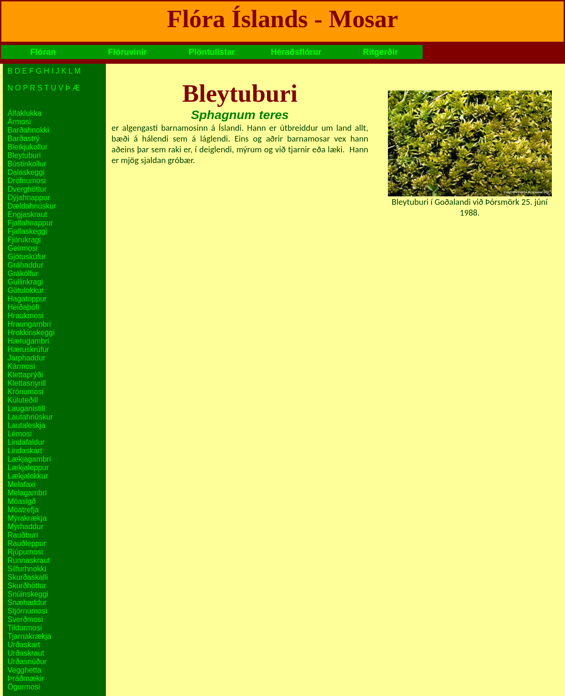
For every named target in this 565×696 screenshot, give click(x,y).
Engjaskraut (27, 214)
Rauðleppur (26, 543)
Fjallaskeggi (27, 231)
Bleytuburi (24, 155)
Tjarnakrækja (29, 636)
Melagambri (27, 493)
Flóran (43, 52)
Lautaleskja (26, 425)
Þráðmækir (25, 678)
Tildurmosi (24, 628)
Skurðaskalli (27, 577)
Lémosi (19, 434)
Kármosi (21, 366)
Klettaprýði (25, 375)
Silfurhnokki (26, 569)
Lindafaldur (26, 442)
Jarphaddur (26, 358)
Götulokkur (25, 290)
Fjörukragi (24, 240)
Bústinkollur (26, 164)
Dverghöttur (27, 189)
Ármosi (19, 122)
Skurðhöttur (26, 586)
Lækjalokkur (27, 476)
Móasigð (21, 501)
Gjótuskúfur (26, 257)
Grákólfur (22, 273)
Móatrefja (23, 510)
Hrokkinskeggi (30, 333)
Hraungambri (29, 324)
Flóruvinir (127, 52)
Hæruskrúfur (28, 349)
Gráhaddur (25, 265)
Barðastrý (23, 138)
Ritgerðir (380, 52)
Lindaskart (24, 451)
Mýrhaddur (25, 527)
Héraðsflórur (296, 52)
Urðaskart (23, 645)
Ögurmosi (23, 687)
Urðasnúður (27, 662)
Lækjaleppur (28, 467)
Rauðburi (22, 535)
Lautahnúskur (30, 417)
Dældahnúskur (31, 206)
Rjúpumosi (25, 552)
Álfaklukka (24, 113)
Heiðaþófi (23, 307)
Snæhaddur (27, 602)
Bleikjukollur (27, 147)
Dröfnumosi (26, 181)
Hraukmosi (25, 316)
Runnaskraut (28, 560)
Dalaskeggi (26, 172)
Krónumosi (25, 392)
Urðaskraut (25, 653)
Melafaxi (21, 484)
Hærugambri (28, 341)
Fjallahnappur (30, 223)
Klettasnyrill (26, 383)
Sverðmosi (25, 619)
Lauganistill (26, 408)
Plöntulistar (211, 52)
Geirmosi (22, 248)
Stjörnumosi (27, 611)
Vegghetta (24, 670)
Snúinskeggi (27, 594)
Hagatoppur (27, 299)
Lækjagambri (29, 459)
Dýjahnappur (28, 198)
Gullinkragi (25, 282)
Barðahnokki (28, 130)
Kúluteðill (22, 400)
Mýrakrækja (27, 518)
